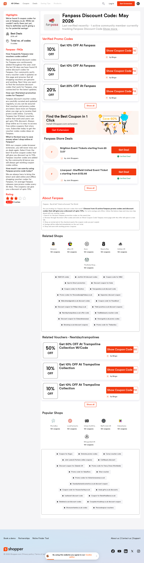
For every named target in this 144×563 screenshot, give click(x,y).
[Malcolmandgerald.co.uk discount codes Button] (74, 301)
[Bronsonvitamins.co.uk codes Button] (76, 508)
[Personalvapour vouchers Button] (104, 508)
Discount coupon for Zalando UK (71, 466)
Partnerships (24, 538)
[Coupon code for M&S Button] (113, 277)
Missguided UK (89, 442)
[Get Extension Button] (60, 130)
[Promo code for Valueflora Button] (79, 472)
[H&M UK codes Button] (62, 277)
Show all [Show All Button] (90, 106)
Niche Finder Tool (40, 538)
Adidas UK (121, 249)
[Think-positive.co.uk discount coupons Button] (107, 307)
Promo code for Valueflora (80, 472)
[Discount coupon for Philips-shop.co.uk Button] (71, 307)
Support (136, 538)
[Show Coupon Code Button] (119, 50)
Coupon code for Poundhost (108, 301)
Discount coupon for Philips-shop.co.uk (72, 307)
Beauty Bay (105, 249)
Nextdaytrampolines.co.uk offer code (75, 313)
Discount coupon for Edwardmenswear (75, 319)
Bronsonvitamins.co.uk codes (76, 508)
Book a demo (10, 538)
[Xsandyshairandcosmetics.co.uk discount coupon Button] (89, 484)
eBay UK (70, 249)
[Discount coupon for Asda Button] (102, 283)
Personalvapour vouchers (105, 508)
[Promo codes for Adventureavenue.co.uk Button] (89, 478)
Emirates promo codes (89, 454)
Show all (90, 404)
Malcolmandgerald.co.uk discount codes (75, 301)
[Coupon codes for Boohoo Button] (73, 289)
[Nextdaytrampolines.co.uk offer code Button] (74, 313)
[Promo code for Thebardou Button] (105, 325)
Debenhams (121, 426)
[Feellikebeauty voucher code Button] (107, 313)
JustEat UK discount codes (87, 277)
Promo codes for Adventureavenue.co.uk (90, 478)
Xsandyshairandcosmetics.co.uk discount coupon (90, 484)
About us (115, 538)
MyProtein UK (106, 426)
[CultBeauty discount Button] (107, 460)
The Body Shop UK (91, 265)
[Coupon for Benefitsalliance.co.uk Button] (102, 496)
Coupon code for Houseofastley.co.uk (76, 490)
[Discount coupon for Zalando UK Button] (70, 466)
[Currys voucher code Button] (112, 454)
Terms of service (42, 554)
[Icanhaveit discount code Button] (73, 496)
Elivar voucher (104, 472)
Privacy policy (28, 554)
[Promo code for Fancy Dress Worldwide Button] (105, 466)
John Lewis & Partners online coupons (78, 460)
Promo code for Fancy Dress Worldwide (106, 466)
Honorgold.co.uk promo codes (108, 319)
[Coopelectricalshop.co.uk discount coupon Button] (104, 502)
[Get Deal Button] (123, 149)
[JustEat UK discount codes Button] (86, 277)
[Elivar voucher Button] (103, 472)
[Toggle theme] (138, 3)
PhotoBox (54, 426)
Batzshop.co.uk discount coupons (76, 325)
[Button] (111, 4)
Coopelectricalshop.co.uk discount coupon (105, 502)
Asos (86, 249)
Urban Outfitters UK (91, 426)
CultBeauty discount (108, 460)
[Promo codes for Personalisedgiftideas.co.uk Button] (75, 295)
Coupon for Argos (65, 454)
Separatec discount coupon (110, 295)
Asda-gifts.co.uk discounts (108, 490)
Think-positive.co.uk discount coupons (108, 307)
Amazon (53, 249)
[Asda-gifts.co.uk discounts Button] (107, 490)
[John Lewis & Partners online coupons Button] (77, 460)
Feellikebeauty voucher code (107, 313)
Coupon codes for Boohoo (74, 289)
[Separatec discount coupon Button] (109, 295)
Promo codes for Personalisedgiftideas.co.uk (76, 295)
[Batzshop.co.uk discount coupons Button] (75, 325)
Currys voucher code (113, 454)
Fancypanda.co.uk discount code (104, 289)
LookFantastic (72, 426)
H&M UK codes (63, 277)
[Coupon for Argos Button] (64, 454)
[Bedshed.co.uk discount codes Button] (69, 502)
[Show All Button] (90, 404)
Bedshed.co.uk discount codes (70, 502)
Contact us (126, 538)
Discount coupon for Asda (103, 283)
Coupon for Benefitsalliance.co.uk (103, 496)
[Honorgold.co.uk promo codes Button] (107, 319)
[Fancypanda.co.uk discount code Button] (103, 289)
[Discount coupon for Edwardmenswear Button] (74, 319)
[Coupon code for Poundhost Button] (107, 301)
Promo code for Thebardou (106, 325)
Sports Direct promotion (76, 283)
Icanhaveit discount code (74, 496)
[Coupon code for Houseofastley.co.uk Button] (75, 490)
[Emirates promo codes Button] (88, 454)
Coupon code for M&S (114, 277)
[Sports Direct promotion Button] (75, 283)
